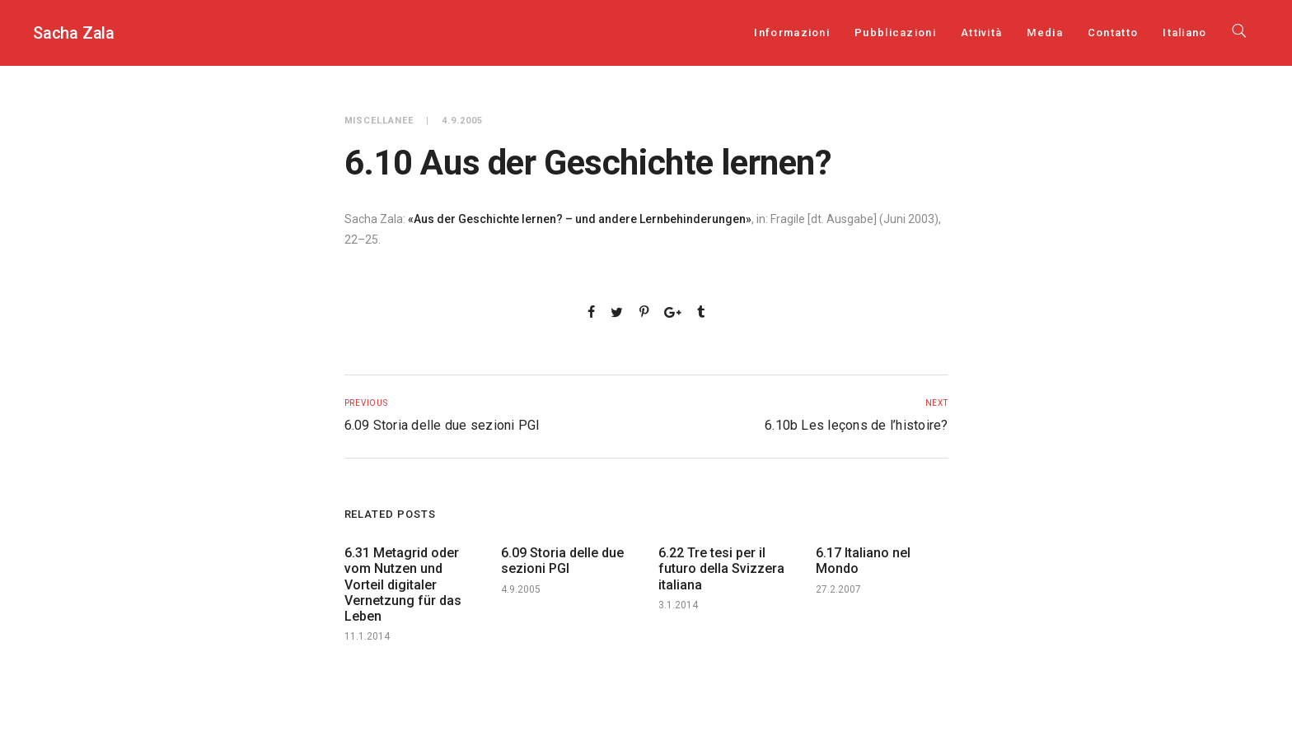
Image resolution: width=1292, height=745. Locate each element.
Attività (981, 32)
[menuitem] (1184, 32)
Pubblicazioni (895, 32)
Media (1045, 32)
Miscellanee (379, 120)
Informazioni (792, 32)
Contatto (1113, 32)
